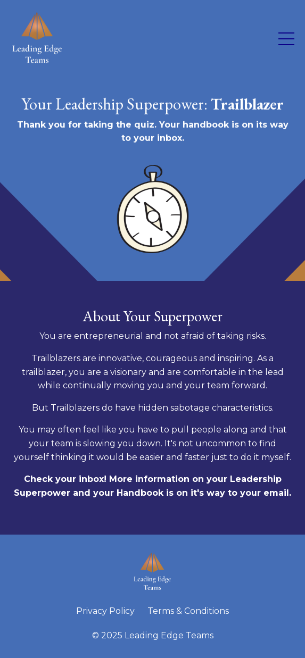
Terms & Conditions (188, 611)
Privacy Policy (105, 611)
